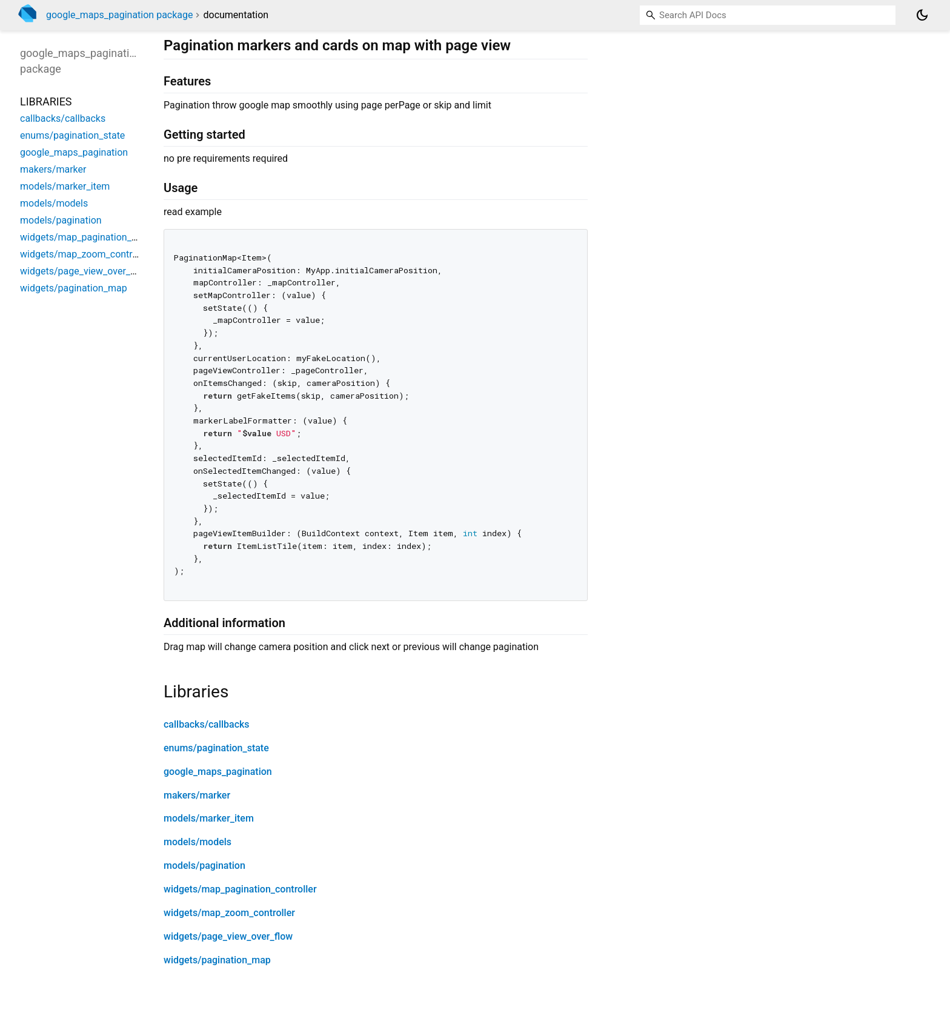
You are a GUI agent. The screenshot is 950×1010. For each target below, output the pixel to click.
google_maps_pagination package (119, 15)
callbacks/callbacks (207, 724)
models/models (197, 842)
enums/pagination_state (216, 748)
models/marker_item (209, 818)
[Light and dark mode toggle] (922, 15)
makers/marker (197, 795)
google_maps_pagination (218, 771)
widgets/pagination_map (217, 960)
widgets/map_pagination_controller (240, 889)
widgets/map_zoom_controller (229, 913)
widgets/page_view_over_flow (228, 936)
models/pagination (204, 865)
